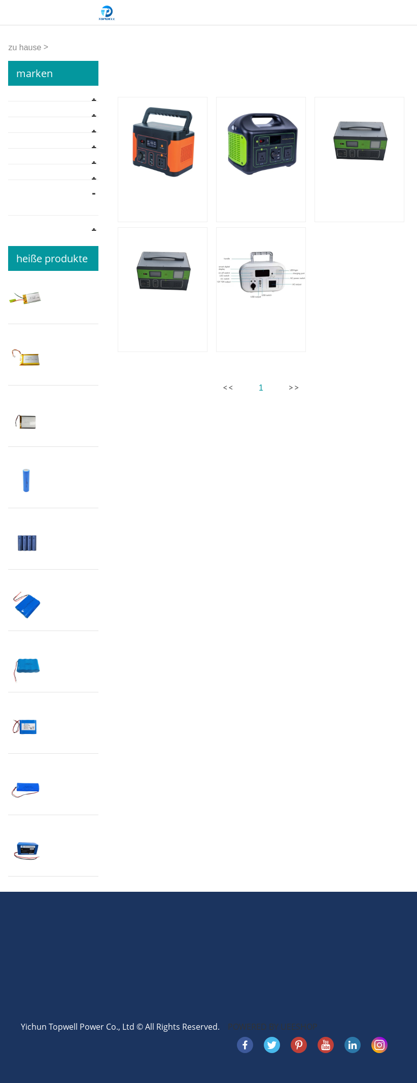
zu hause (24, 47)
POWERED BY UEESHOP (273, 1026)
